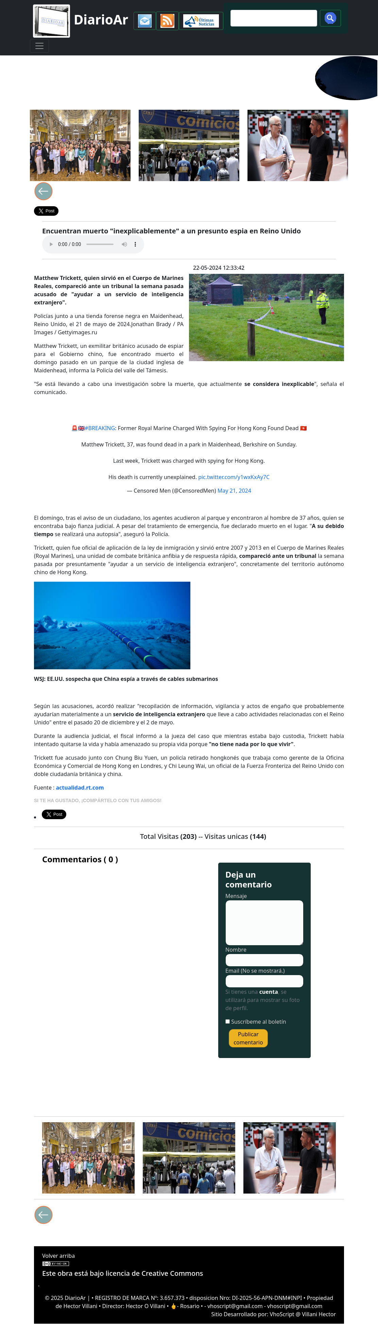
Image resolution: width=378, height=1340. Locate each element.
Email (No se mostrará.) (255, 970)
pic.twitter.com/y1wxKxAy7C (234, 477)
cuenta (268, 991)
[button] (145, 21)
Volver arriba (58, 1255)
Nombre (235, 949)
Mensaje (236, 896)
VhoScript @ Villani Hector (303, 1314)
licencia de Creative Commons (154, 1273)
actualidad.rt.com (80, 787)
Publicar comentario (248, 1038)
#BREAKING (100, 428)
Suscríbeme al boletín (258, 1021)
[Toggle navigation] (39, 46)
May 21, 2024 (234, 490)
